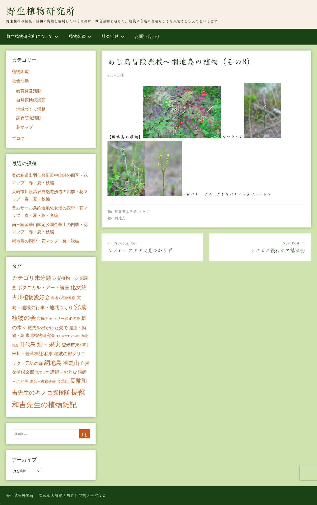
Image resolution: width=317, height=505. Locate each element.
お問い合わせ (147, 36)
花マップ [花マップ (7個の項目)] (42, 372)
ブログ (144, 211)
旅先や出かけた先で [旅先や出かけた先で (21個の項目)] (48, 327)
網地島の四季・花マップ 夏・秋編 (45, 241)
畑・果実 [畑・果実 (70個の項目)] (49, 344)
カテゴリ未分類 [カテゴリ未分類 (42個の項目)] (31, 278)
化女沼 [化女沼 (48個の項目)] (78, 287)
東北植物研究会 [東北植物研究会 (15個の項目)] (40, 335)
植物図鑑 (80, 36)
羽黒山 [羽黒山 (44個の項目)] (71, 363)
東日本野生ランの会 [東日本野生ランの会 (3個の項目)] (68, 336)
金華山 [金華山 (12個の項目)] (63, 381)
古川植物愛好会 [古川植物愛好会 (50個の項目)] (31, 297)
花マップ (24, 127)
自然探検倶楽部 (31, 100)
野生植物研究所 (40, 11)
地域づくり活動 (31, 109)
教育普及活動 (125, 211)
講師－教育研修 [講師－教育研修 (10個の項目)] (43, 381)
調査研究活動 (28, 118)
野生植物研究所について (32, 36)
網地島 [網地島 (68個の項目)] (53, 363)
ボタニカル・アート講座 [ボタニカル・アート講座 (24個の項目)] (43, 287)
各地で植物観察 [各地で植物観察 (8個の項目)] (63, 298)
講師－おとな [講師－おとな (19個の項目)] (63, 372)
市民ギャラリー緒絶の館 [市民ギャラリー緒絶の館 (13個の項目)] (58, 318)
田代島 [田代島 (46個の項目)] (27, 344)
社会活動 (113, 36)
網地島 (120, 218)
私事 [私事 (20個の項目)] (48, 353)
